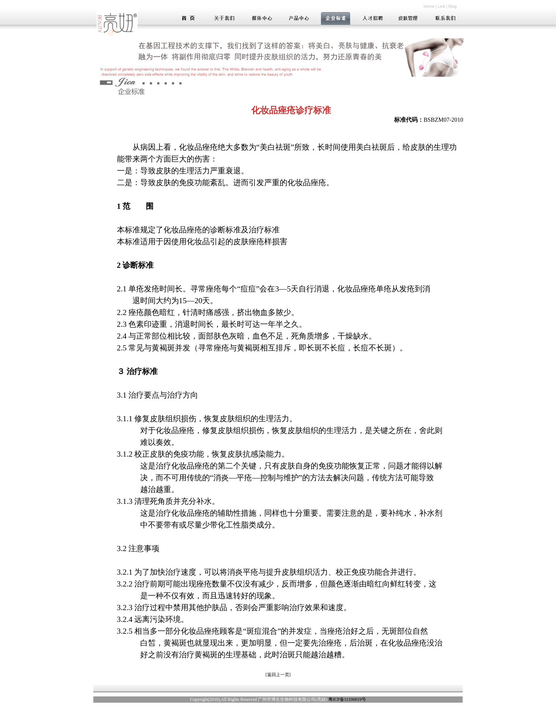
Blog (452, 6)
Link (441, 6)
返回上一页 (278, 674)
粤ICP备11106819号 (347, 699)
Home (429, 6)
